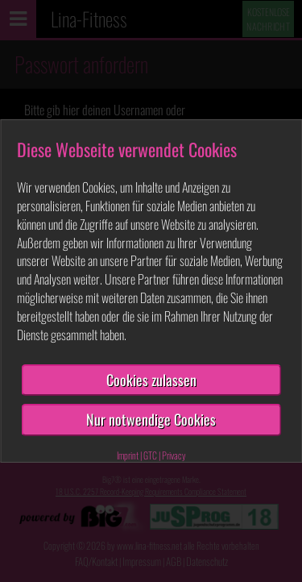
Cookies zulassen (151, 379)
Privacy (174, 455)
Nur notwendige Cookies (151, 419)
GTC (150, 455)
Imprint (128, 455)
